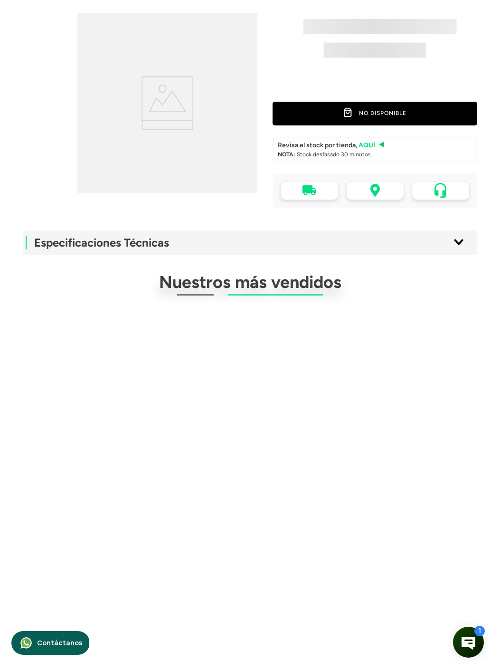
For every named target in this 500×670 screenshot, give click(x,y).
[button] (375, 149)
